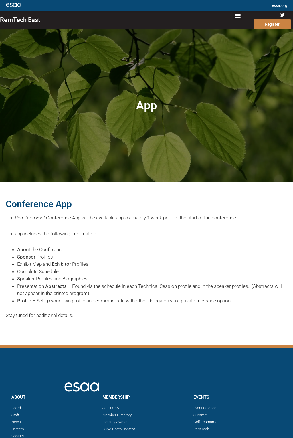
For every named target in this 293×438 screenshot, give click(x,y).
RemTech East (20, 19)
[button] (237, 15)
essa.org (279, 5)
